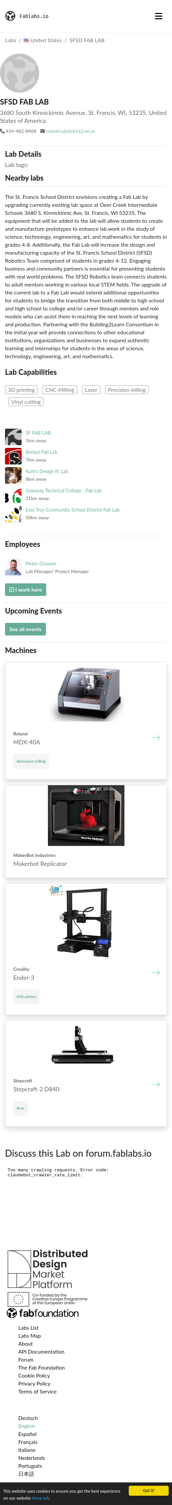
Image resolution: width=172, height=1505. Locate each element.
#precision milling (31, 761)
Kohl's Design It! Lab (47, 471)
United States (43, 40)
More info (41, 1498)
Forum (25, 1359)
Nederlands (31, 1458)
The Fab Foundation (41, 1367)
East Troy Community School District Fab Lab (72, 510)
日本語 (26, 1473)
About (25, 1343)
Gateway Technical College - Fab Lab (64, 490)
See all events (25, 629)
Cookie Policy (34, 1375)
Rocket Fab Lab (41, 452)
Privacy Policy (34, 1383)
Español (27, 1434)
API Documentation (41, 1351)
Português (30, 1466)
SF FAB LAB (38, 433)
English (26, 1426)
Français (27, 1442)
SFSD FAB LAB (87, 40)
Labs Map (29, 1335)
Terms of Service (37, 1391)
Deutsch (28, 1418)
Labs (10, 40)
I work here (25, 589)
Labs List (28, 1327)
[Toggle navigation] (159, 16)
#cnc (21, 1108)
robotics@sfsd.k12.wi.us (70, 131)
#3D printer (26, 996)
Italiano (27, 1450)
